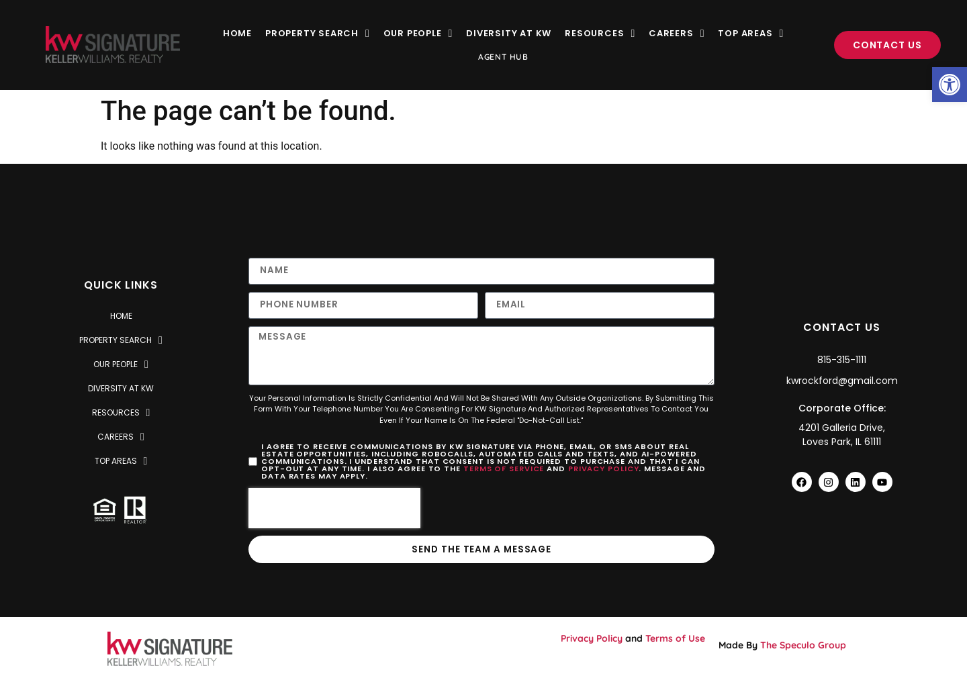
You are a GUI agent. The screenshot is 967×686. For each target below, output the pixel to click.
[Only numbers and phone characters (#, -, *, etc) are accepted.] (363, 305)
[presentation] (334, 509)
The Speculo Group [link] (803, 647)
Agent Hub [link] (503, 57)
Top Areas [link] (751, 33)
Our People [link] (418, 33)
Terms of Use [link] (675, 640)
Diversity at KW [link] (508, 33)
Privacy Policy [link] (603, 470)
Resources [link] (600, 33)
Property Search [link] (317, 33)
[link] (949, 84)
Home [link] (237, 33)
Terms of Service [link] (503, 470)
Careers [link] (676, 33)
